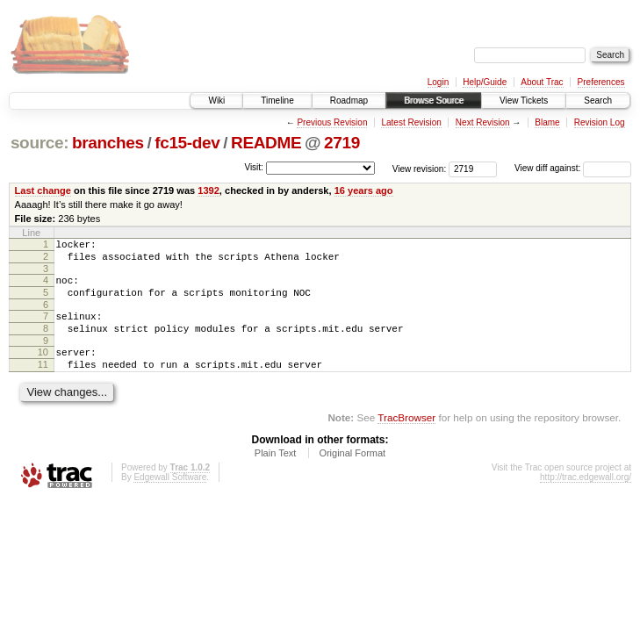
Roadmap (349, 100)
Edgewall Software (169, 498)
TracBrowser (406, 438)
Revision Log (599, 122)
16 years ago (363, 190)
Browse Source (434, 100)
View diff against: (572, 168)
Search (598, 100)
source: (39, 142)
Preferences (601, 82)
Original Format (352, 474)
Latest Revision (411, 122)
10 (43, 368)
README (266, 142)
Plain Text (276, 474)
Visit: (253, 167)
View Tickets (524, 100)
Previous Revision (332, 122)
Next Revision (483, 122)
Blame (547, 122)
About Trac (542, 82)
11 (43, 382)
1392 (208, 190)
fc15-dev (187, 142)
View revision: (419, 168)
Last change (43, 190)
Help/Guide (485, 82)
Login (438, 82)
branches (108, 142)
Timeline (277, 100)
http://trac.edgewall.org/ (585, 498)
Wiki (216, 100)
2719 (342, 142)
